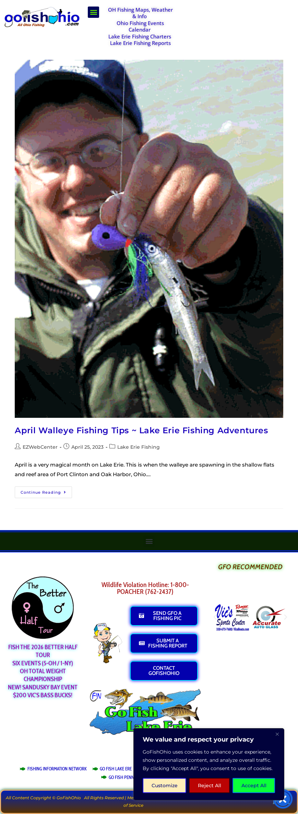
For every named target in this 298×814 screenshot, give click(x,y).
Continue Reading (46, 490)
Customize (165, 785)
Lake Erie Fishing (138, 447)
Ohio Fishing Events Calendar (140, 26)
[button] (93, 12)
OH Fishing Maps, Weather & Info (140, 13)
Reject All (209, 785)
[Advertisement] (237, 24)
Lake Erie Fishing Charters (139, 36)
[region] (208, 764)
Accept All (253, 785)
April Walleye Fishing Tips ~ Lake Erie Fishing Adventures (141, 430)
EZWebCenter (40, 447)
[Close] (277, 734)
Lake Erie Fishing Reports (140, 42)
